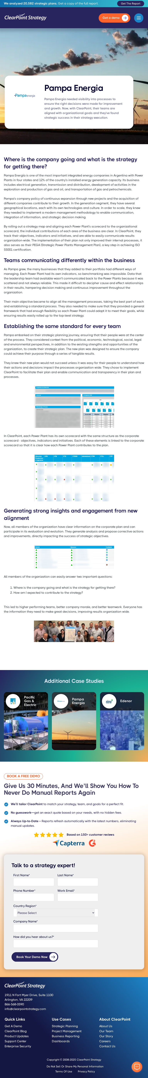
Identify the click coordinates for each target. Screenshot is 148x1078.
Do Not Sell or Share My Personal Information (75, 1066)
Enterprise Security (18, 1046)
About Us (105, 1026)
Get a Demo (13, 1026)
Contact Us (107, 1046)
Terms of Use (63, 1071)
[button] (138, 18)
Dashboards (61, 1041)
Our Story (106, 1036)
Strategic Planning (65, 1026)
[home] (26, 18)
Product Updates (17, 1036)
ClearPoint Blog (16, 1031)
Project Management (67, 1031)
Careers (105, 1041)
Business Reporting (65, 1036)
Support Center (15, 1041)
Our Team (106, 1031)
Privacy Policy (86, 1071)
